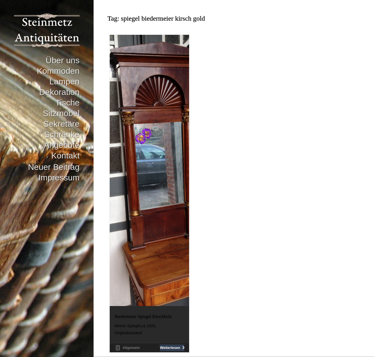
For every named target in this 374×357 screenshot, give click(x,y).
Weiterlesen (170, 348)
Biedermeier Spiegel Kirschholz (143, 316)
